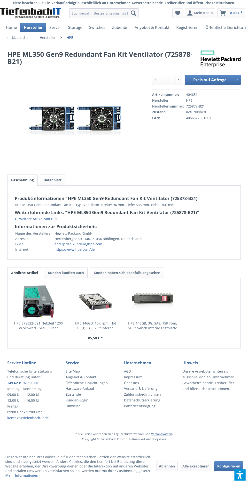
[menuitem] (104, 13)
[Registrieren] (187, 27)
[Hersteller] (33, 27)
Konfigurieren (228, 466)
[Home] (11, 27)
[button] (240, 475)
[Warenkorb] (231, 13)
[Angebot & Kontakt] (152, 27)
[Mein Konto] (200, 13)
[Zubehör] (120, 27)
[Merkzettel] (177, 13)
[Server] (55, 27)
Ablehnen (167, 466)
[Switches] (97, 27)
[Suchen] (133, 13)
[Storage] (75, 27)
